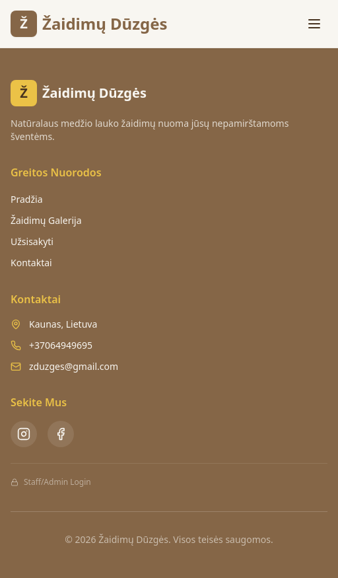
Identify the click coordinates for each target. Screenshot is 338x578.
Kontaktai (31, 262)
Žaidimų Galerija (46, 220)
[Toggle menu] (314, 24)
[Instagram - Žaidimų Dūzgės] (24, 434)
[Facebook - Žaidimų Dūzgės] (61, 434)
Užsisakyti (32, 241)
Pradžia (26, 199)
